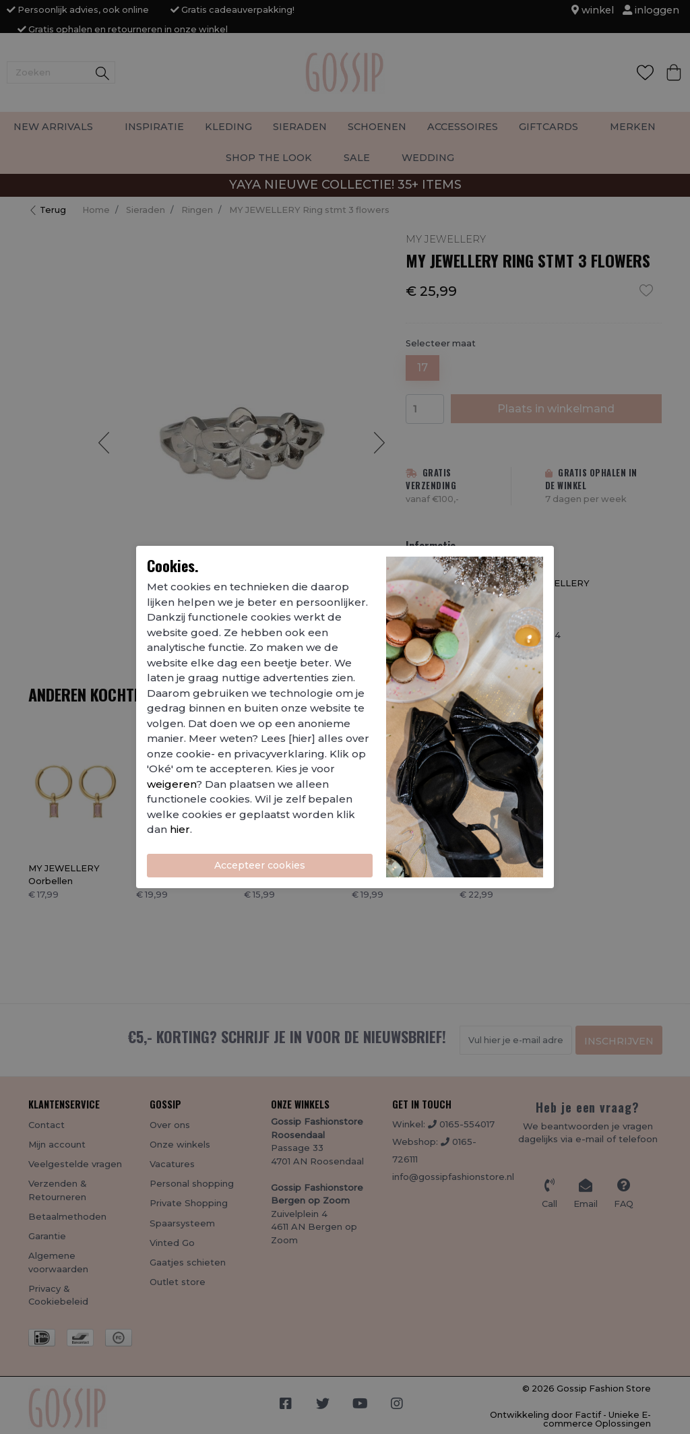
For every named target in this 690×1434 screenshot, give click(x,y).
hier (180, 829)
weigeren (171, 784)
